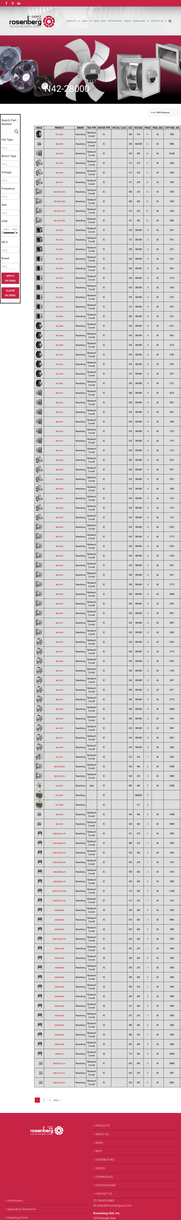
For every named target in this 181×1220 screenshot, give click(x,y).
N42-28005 (59, 383)
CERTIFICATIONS (105, 1185)
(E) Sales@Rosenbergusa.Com (112, 1205)
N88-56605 (59, 814)
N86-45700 (59, 747)
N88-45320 (59, 431)
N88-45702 (59, 613)
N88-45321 (59, 421)
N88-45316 (59, 450)
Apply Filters (10, 278)
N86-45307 (59, 498)
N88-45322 (59, 412)
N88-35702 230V (59, 211)
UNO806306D (59, 929)
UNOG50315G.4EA (59, 900)
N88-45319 (59, 440)
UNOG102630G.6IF (59, 938)
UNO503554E (59, 1015)
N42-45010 (59, 354)
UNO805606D (59, 910)
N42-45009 (59, 345)
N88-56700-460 (59, 766)
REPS (98, 1151)
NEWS (99, 1143)
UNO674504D (59, 1044)
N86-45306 (59, 507)
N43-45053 (59, 230)
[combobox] (10, 147)
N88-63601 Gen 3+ (59, 1063)
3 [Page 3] (49, 1100)
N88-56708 (59, 824)
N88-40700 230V (59, 191)
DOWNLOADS (104, 1177)
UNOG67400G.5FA (59, 843)
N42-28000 (59, 134)
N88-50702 (59, 603)
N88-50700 (59, 594)
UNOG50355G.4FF (59, 833)
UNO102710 (59, 1053)
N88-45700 (59, 632)
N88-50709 (59, 143)
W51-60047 (59, 795)
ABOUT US (102, 1134)
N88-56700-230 (59, 776)
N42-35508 (59, 373)
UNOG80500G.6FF (59, 871)
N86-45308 (59, 488)
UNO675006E (59, 986)
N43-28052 (59, 249)
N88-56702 (59, 565)
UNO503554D (59, 1005)
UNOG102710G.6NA (59, 891)
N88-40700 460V (59, 201)
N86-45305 (59, 517)
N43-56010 (59, 268)
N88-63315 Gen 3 (59, 1073)
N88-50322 (59, 402)
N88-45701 (59, 622)
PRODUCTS (102, 1125)
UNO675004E (59, 967)
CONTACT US (103, 1194)
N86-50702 (59, 718)
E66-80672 (59, 785)
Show (160, 112)
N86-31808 (59, 172)
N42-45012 (59, 364)
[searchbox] (17, 148)
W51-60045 (59, 804)
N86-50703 (59, 689)
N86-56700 (59, 661)
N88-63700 (59, 527)
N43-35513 (59, 306)
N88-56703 (59, 555)
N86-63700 (59, 642)
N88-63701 (59, 536)
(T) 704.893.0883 (103, 1200)
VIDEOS (100, 1168)
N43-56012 (59, 258)
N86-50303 (59, 460)
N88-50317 (59, 393)
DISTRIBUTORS (104, 1160)
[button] (170, 20)
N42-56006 (59, 325)
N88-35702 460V (59, 220)
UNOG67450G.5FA (59, 852)
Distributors (15, 1200)
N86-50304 (59, 469)
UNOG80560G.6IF (59, 881)
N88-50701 (59, 584)
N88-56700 (59, 546)
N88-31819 (59, 182)
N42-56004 (59, 335)
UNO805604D (59, 996)
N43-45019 (59, 278)
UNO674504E (59, 948)
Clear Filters (10, 293)
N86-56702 (59, 680)
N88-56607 (59, 153)
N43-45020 (59, 287)
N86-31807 (59, 163)
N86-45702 (59, 728)
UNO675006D (59, 977)
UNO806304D (59, 919)
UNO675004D (59, 958)
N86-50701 (59, 699)
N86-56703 (59, 670)
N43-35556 (59, 239)
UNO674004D (59, 1025)
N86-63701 (59, 651)
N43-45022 (59, 297)
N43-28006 (59, 316)
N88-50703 (59, 574)
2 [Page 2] (43, 1100)
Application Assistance (21, 1209)
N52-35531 (59, 756)
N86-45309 (59, 479)
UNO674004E (59, 1034)
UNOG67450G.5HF (59, 862)
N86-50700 (59, 709)
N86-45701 (59, 737)
